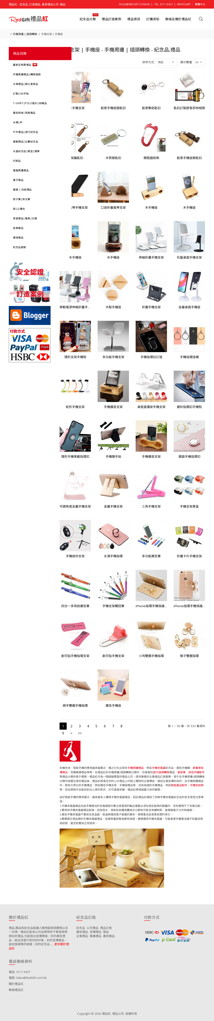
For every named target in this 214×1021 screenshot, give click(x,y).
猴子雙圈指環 (189, 656)
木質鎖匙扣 (113, 158)
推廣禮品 (95, 936)
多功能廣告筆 (151, 556)
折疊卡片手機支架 (189, 556)
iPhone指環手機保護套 (151, 606)
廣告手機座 (113, 705)
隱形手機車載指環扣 (75, 456)
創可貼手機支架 (113, 656)
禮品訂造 (106, 928)
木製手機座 (113, 307)
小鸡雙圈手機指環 (151, 656)
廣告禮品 (82, 932)
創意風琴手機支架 (75, 207)
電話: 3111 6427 (19, 972)
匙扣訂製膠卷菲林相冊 (189, 108)
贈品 (106, 932)
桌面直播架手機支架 (151, 407)
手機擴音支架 (113, 407)
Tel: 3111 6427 (163, 4)
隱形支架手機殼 (75, 357)
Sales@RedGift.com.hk (134, 4)
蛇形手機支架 (75, 407)
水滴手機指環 (113, 556)
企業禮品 (82, 936)
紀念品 (80, 928)
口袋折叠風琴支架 (113, 207)
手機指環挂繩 (189, 357)
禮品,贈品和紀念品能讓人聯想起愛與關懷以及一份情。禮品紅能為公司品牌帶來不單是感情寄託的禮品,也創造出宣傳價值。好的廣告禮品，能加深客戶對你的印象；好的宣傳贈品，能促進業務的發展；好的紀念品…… (38, 936)
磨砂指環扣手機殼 (189, 407)
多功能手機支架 (113, 357)
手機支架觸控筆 (113, 606)
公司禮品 (92, 928)
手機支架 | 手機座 (52, 34)
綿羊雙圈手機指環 (75, 705)
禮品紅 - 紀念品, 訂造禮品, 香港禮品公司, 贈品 (37, 4)
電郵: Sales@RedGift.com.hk (28, 978)
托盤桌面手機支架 (189, 257)
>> (80, 733)
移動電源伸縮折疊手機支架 (75, 307)
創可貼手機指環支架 (75, 656)
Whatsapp (184, 4)
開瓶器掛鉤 (151, 158)
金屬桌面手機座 (189, 307)
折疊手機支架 (151, 307)
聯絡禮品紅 (16, 990)
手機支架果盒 (189, 506)
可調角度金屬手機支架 (75, 506)
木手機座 (151, 207)
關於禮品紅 (16, 984)
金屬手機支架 (113, 506)
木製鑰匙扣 (75, 158)
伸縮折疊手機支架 (151, 257)
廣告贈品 (109, 936)
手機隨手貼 (113, 456)
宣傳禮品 (95, 932)
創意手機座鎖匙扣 (113, 108)
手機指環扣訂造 (151, 357)
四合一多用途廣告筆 (75, 606)
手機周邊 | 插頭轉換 (25, 34)
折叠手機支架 (75, 108)
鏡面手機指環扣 (189, 456)
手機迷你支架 (75, 556)
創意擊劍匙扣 (151, 108)
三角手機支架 (151, 506)
